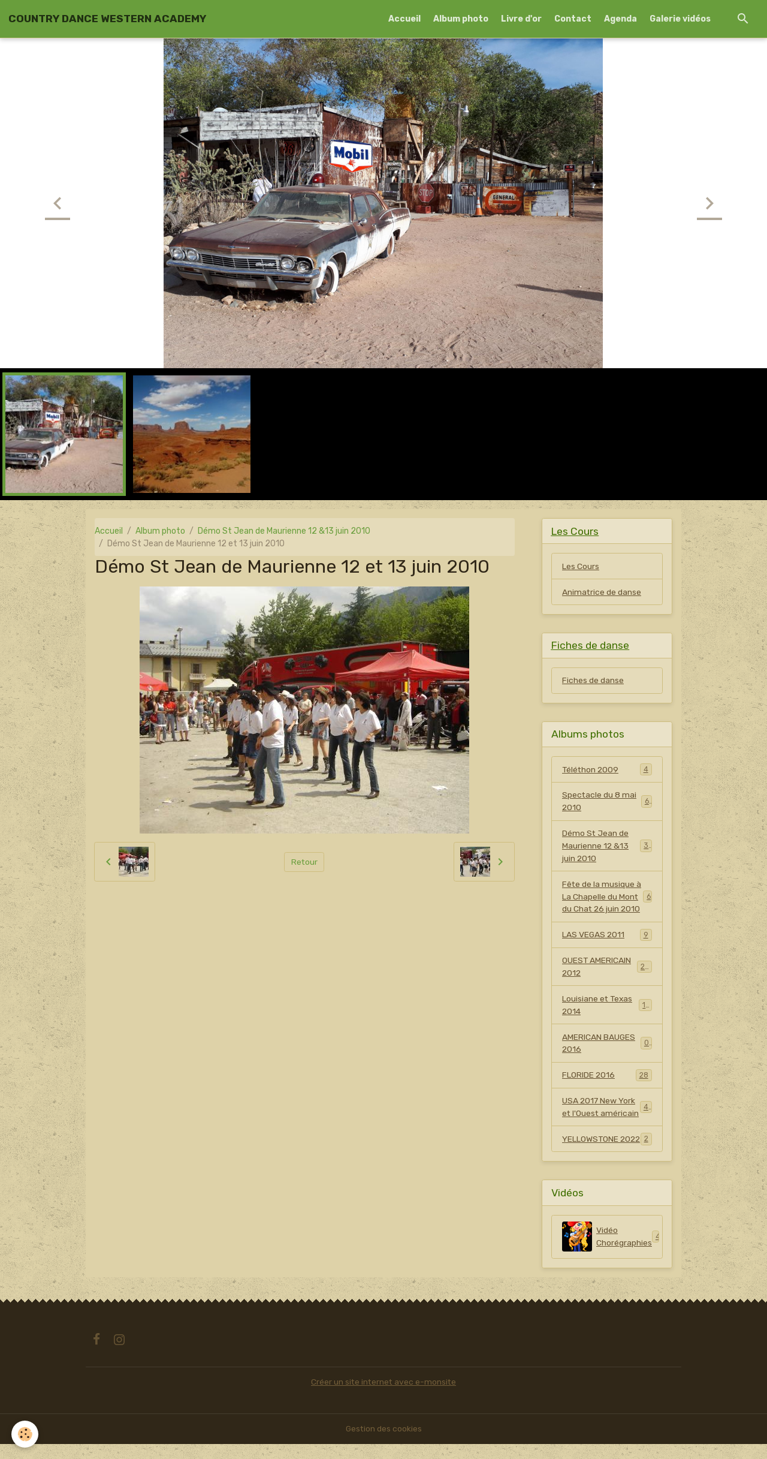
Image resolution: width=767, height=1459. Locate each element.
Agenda (620, 19)
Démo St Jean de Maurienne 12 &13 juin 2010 (284, 531)
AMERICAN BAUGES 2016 (607, 1045)
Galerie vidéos (680, 19)
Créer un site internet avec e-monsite (383, 1397)
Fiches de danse (593, 681)
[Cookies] (25, 1434)
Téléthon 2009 (607, 770)
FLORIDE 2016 (607, 1077)
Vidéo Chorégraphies (612, 1252)
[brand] (107, 18)
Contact (572, 19)
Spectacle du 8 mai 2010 (607, 802)
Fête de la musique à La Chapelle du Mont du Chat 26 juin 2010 (607, 898)
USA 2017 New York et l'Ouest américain (607, 1109)
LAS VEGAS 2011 (607, 936)
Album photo (460, 19)
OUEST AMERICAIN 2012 (607, 968)
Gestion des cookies (383, 1444)
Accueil (404, 19)
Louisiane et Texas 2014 (607, 1006)
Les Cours (580, 566)
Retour (304, 862)
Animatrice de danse (602, 592)
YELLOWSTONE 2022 (607, 1147)
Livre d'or (521, 19)
